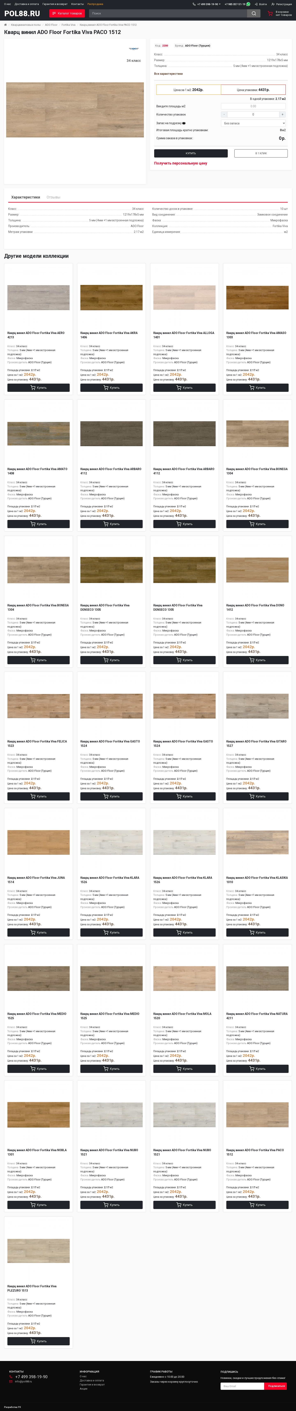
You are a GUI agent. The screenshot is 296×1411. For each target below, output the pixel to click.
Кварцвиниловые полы (26, 24)
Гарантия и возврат (55, 4)
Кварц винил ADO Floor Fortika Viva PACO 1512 (108, 24)
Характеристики (25, 197)
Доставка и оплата (27, 4)
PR (19, 1407)
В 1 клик (261, 153)
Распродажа (95, 4)
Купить (191, 153)
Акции (83, 1388)
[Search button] (253, 13)
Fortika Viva (68, 24)
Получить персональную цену (180, 163)
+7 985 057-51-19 (235, 4)
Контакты (77, 4)
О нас (7, 4)
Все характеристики (168, 73)
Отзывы (53, 197)
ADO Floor (51, 24)
